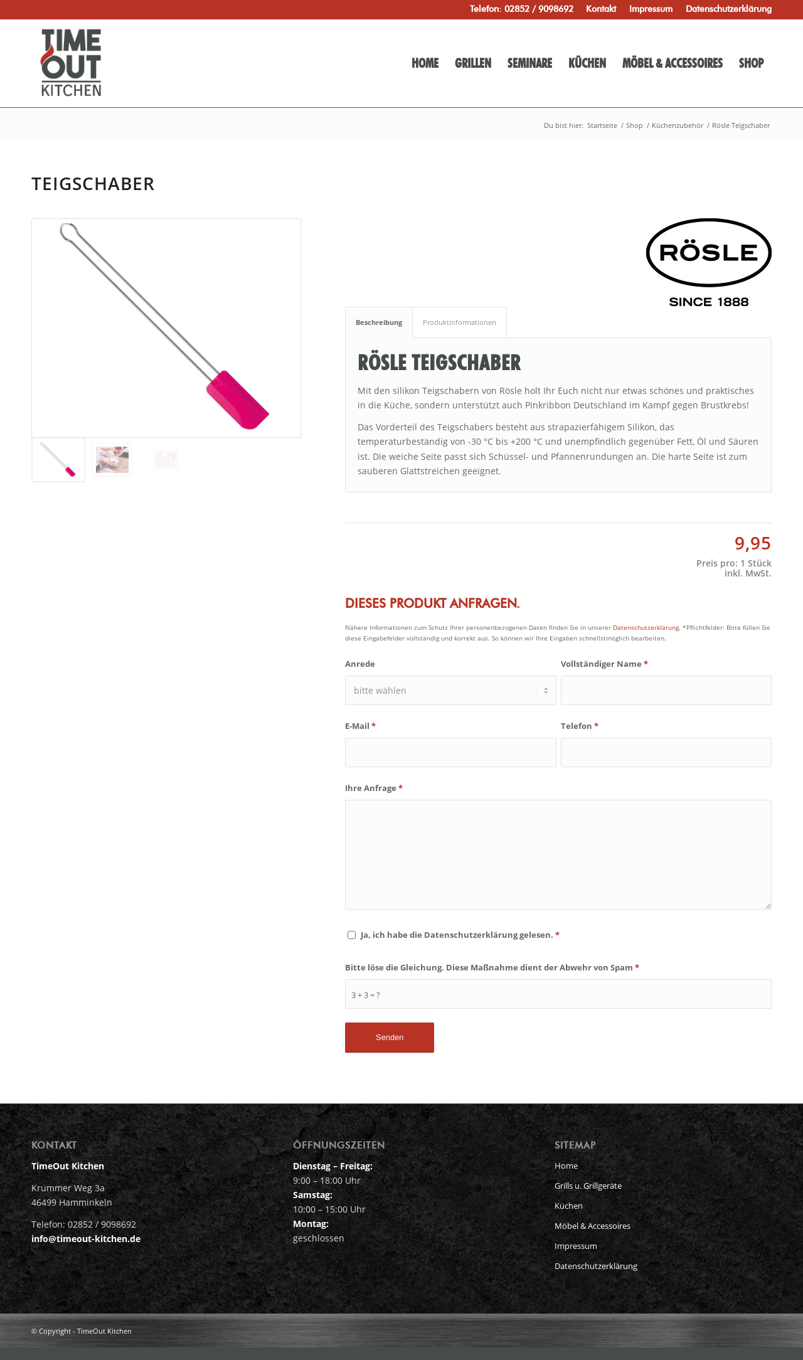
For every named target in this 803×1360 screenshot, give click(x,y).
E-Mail (360, 725)
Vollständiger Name (604, 663)
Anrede (360, 663)
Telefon (579, 725)
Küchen (569, 1205)
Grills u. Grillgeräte (588, 1185)
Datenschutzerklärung (596, 1266)
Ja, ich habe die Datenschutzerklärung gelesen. (460, 934)
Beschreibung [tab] (379, 322)
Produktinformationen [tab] (459, 322)
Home (566, 1165)
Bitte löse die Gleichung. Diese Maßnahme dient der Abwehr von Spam (492, 967)
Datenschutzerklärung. (647, 627)
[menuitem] (601, 9)
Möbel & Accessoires (592, 1225)
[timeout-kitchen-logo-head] (127, 63)
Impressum (576, 1245)
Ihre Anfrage (374, 788)
